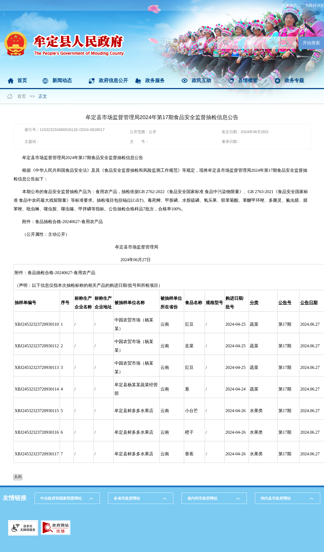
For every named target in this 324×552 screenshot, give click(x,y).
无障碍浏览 (314, 5)
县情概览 (248, 80)
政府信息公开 (113, 80)
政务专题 (294, 80)
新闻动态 (62, 80)
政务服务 (155, 80)
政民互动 (201, 80)
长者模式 (289, 5)
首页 (22, 80)
